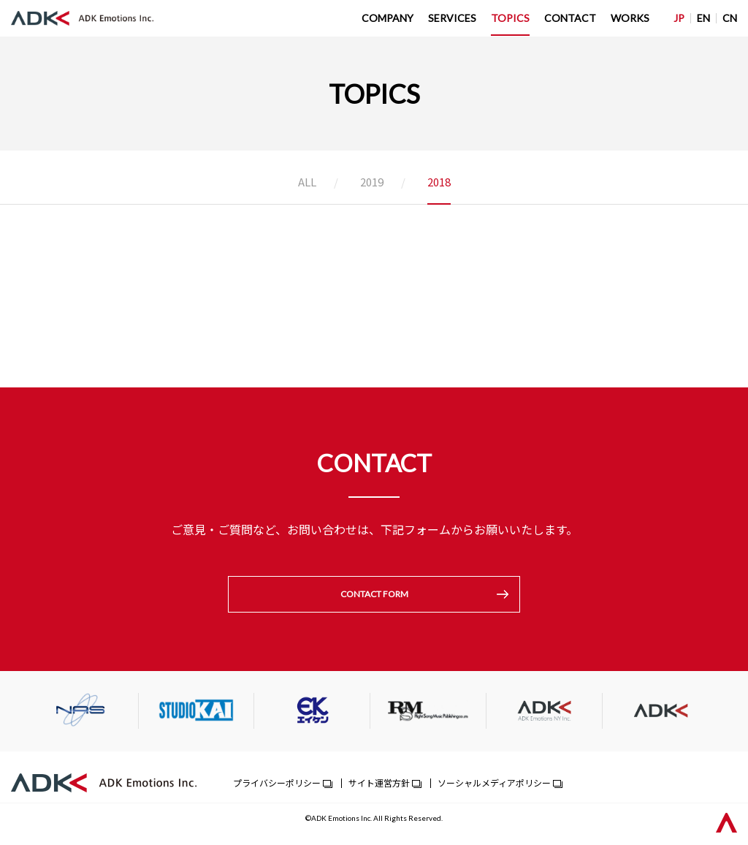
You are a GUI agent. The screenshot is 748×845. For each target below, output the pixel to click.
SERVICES (452, 18)
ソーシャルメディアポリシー (494, 784)
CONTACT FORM (374, 594)
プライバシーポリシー (277, 784)
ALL (307, 182)
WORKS (630, 18)
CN (729, 18)
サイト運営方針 (379, 784)
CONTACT (570, 18)
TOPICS (510, 18)
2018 (439, 182)
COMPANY (387, 18)
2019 (371, 182)
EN (703, 18)
